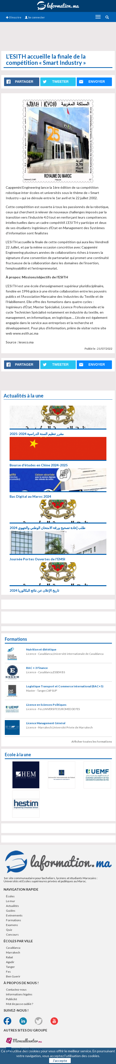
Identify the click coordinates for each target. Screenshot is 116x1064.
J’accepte (60, 1060)
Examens (12, 925)
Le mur (10, 901)
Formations (13, 920)
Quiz (9, 930)
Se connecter (35, 17)
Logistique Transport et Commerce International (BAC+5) (64, 686)
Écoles (10, 896)
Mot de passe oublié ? (19, 1004)
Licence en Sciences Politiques (46, 704)
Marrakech (13, 952)
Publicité (11, 999)
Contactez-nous (16, 989)
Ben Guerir (13, 976)
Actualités (12, 906)
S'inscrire (13, 17)
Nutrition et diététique (41, 649)
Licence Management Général (45, 723)
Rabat (9, 957)
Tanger (10, 967)
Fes (8, 971)
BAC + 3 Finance (37, 668)
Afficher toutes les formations (91, 741)
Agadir (10, 962)
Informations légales (19, 994)
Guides (10, 910)
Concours (12, 934)
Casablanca (13, 947)
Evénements (14, 915)
